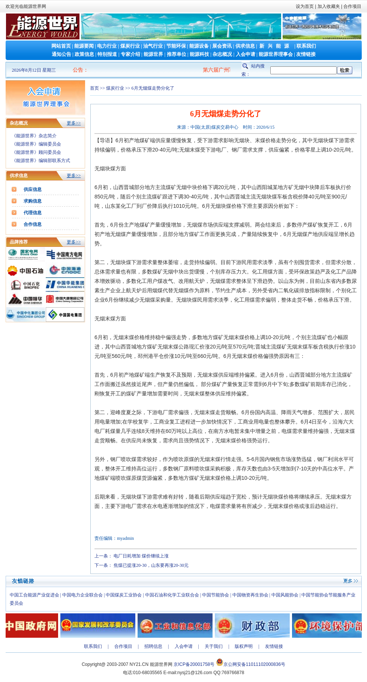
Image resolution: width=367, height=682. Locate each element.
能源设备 (199, 46)
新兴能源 (275, 46)
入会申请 (245, 54)
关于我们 (214, 646)
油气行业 (153, 46)
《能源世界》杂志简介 (34, 135)
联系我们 (306, 46)
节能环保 (176, 46)
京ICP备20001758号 (194, 664)
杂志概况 (222, 54)
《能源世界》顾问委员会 (36, 152)
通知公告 (61, 54)
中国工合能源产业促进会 (34, 595)
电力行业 (107, 46)
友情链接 (306, 54)
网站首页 (61, 46)
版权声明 (244, 646)
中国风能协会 (284, 595)
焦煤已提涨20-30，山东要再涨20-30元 (151, 565)
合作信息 (33, 224)
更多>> (74, 123)
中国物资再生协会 (250, 595)
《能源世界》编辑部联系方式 (41, 160)
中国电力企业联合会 (82, 595)
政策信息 (84, 54)
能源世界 (153, 54)
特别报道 (107, 54)
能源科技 (199, 54)
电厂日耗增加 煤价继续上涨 (141, 556)
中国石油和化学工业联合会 (172, 595)
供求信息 (245, 46)
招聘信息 (153, 646)
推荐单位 (176, 54)
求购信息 (33, 201)
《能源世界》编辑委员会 (36, 144)
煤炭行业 (130, 46)
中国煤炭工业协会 (124, 595)
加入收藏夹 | (330, 6)
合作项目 (351, 6)
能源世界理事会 (276, 54)
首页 (94, 88)
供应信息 (33, 189)
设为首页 (305, 6)
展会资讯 (222, 46)
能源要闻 (84, 46)
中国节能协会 (215, 595)
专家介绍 (130, 54)
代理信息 (33, 212)
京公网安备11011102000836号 (254, 664)
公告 (78, 70)
